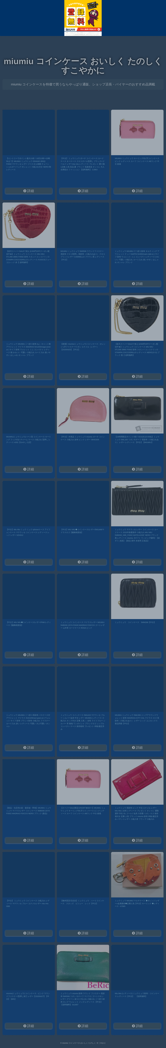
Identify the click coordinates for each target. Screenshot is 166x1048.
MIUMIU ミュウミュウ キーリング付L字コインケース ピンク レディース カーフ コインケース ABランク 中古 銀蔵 (137, 161)
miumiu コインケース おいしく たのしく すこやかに (83, 66)
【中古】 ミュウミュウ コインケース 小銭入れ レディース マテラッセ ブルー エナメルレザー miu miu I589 (27, 903)
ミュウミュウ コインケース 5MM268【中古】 (135, 622)
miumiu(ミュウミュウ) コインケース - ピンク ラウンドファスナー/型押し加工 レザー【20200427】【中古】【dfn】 (28, 996)
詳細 (28, 191)
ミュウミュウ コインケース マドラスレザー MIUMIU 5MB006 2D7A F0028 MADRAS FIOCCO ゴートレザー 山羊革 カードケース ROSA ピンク (83, 625)
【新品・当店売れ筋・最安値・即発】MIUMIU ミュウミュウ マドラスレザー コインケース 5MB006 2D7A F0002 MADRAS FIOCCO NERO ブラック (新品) (28, 810)
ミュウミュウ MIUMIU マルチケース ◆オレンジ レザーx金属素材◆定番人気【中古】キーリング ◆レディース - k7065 (137, 903)
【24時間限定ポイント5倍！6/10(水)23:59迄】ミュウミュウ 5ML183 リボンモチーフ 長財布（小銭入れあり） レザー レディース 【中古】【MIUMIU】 (137, 439)
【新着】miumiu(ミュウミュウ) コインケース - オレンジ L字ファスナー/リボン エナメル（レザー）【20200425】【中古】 (83, 347)
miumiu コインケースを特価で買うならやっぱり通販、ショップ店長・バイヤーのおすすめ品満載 (83, 84)
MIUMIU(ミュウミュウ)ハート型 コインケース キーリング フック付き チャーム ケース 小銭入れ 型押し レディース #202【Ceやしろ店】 (28, 439)
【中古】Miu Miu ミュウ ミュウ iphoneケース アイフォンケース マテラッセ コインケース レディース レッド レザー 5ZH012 (28, 532)
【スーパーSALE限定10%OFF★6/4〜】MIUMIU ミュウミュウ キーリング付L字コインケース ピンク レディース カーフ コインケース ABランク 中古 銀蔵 (83, 810)
